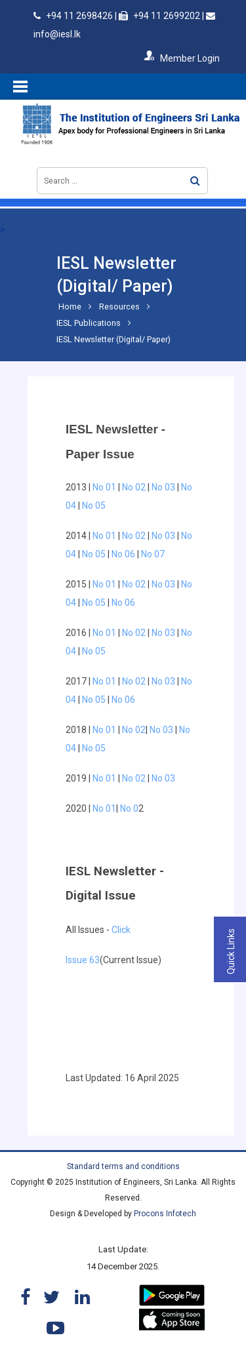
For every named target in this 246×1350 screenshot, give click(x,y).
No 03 (163, 487)
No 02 (134, 487)
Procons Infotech (165, 1213)
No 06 (123, 554)
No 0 (129, 808)
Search (195, 180)
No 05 (94, 505)
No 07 (154, 554)
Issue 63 (83, 960)
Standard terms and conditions (123, 1166)
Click (121, 929)
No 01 (103, 487)
